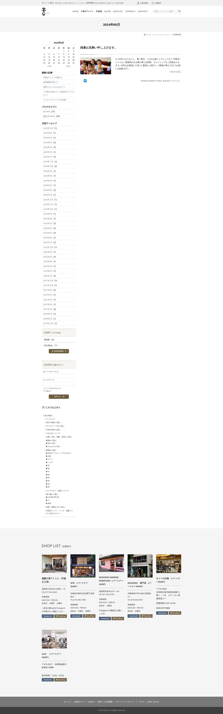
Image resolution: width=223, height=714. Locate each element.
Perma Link (176, 81)
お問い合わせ (153, 701)
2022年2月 (47, 271)
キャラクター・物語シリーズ (57, 490)
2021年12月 (48, 280)
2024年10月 (48, 166)
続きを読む (175, 71)
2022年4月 (47, 261)
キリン (50, 459)
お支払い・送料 (95, 701)
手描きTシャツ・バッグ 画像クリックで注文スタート (59, 512)
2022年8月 (47, 252)
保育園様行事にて (50, 82)
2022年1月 (47, 275)
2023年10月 (48, 209)
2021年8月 (47, 290)
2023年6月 (47, 228)
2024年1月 (47, 194)
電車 (49, 503)
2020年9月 (47, 314)
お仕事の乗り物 (53, 497)
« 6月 (49, 66)
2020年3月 (47, 318)
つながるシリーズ (53, 433)
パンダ (50, 462)
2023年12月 (48, 199)
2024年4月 (47, 190)
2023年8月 (47, 218)
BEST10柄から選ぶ (53, 422)
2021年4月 (47, 304)
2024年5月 (47, 185)
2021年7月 (47, 294)
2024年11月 (48, 161)
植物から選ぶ (51, 440)
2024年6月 (47, 180)
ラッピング (50, 419)
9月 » (68, 66)
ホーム (67, 701)
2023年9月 (47, 214)
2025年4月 (47, 147)
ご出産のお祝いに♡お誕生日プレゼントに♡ (59, 93)
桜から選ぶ (52, 443)
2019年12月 (48, 323)
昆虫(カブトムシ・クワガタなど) (59, 453)
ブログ (141, 701)
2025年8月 (47, 137)
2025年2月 (47, 152)
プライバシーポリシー (125, 701)
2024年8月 (47, 175)
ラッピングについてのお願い (55, 99)
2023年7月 (47, 223)
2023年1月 (47, 242)
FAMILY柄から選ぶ (53, 429)
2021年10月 (48, 285)
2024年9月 (47, 171)
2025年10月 (48, 128)
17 (74, 57)
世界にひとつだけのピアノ (54, 87)
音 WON (46, 111)
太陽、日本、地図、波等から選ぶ (59, 437)
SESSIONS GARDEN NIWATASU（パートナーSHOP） (111, 580)
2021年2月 (47, 309)
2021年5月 (47, 299)
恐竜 (49, 456)
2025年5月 (47, 142)
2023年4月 (47, 237)
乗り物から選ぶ (52, 494)
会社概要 (108, 701)
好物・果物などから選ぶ (55, 507)
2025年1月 (47, 156)
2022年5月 (47, 256)
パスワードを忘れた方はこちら (52, 388)
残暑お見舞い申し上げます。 (98, 47)
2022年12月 (48, 247)
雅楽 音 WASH (49, 116)
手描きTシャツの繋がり (53, 77)
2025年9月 (47, 133)
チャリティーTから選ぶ (55, 426)
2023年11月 (48, 204)
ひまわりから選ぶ (54, 446)
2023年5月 (47, 233)
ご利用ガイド (79, 701)
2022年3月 (47, 266)
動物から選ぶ (51, 450)
